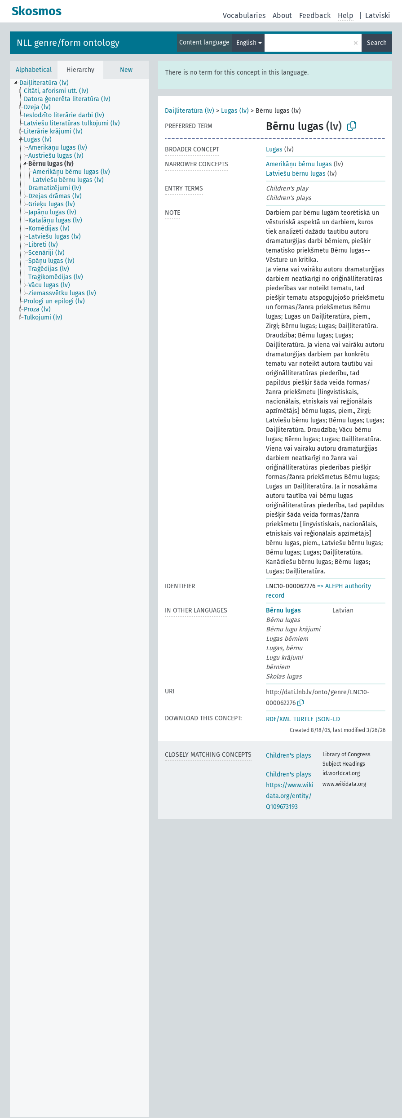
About (282, 15)
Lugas (274, 149)
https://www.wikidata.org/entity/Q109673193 (290, 796)
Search (377, 43)
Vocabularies (244, 15)
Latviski (377, 15)
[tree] (79, 598)
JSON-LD (328, 719)
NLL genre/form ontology (68, 42)
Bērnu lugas (283, 610)
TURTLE (303, 719)
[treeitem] (48, 83)
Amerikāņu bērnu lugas (299, 164)
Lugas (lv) (235, 111)
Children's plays (288, 755)
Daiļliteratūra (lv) (189, 111)
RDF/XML (278, 719)
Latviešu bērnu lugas (296, 173)
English (246, 43)
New (126, 70)
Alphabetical (34, 70)
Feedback (315, 15)
